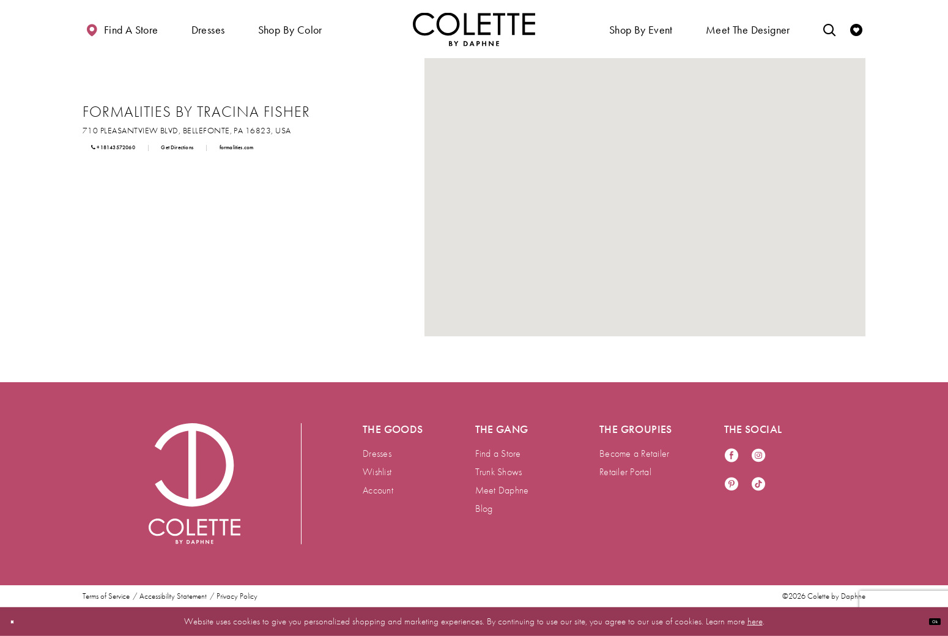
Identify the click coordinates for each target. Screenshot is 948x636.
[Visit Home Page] (474, 29)
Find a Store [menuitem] (498, 453)
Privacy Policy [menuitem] (237, 596)
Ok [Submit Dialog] (928, 621)
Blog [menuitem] (484, 508)
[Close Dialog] (17, 621)
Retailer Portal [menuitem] (625, 471)
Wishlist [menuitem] (377, 471)
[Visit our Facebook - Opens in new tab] (731, 456)
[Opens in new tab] (187, 130)
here (755, 621)
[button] (208, 29)
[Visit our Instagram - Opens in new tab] (758, 456)
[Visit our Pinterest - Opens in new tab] (731, 484)
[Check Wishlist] (856, 29)
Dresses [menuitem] (377, 453)
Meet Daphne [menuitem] (502, 490)
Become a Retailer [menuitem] (634, 453)
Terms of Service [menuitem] (106, 596)
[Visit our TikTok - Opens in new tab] (758, 484)
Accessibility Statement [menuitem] (173, 596)
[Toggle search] (829, 29)
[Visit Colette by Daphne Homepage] (194, 483)
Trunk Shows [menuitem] (498, 471)
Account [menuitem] (378, 490)
